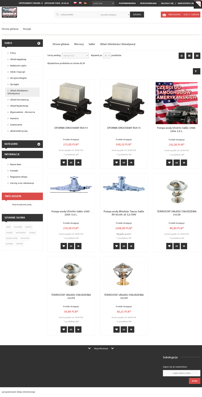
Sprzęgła (14, 84)
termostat (25, 238)
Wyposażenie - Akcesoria (22, 112)
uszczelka (18, 227)
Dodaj (194, 380)
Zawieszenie (16, 124)
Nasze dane (15, 164)
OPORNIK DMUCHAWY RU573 (71, 128)
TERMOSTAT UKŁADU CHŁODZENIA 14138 (177, 213)
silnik (8, 227)
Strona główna (10, 29)
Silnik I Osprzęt (17, 71)
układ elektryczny (19, 131)
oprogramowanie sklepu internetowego (18, 392)
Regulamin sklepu (18, 176)
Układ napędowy (18, 59)
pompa (32, 232)
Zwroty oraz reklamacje (22, 183)
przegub (9, 243)
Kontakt (14, 170)
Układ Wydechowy (19, 105)
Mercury (79, 44)
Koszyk (27, 29)
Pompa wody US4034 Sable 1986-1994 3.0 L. (176, 129)
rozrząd (9, 232)
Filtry (13, 53)
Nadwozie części (18, 65)
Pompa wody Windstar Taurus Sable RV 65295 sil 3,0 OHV (124, 213)
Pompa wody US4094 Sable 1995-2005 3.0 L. (71, 213)
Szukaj (137, 14)
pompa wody (11, 238)
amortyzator (21, 232)
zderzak (19, 243)
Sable (8, 43)
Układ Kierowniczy (19, 99)
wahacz (28, 227)
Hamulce (14, 118)
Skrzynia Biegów (18, 78)
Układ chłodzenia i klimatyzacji (18, 92)
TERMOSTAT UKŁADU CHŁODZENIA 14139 (71, 296)
